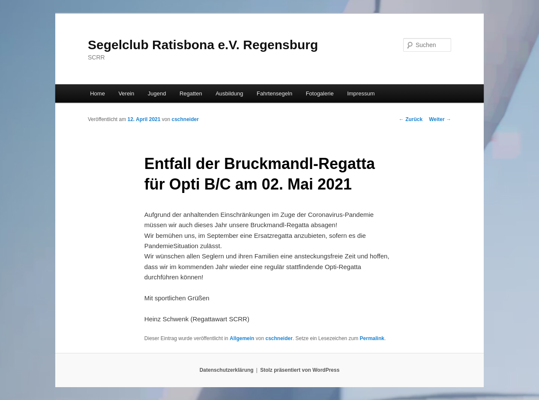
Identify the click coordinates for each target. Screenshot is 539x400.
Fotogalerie (320, 93)
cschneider (184, 119)
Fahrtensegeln (274, 93)
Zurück (410, 119)
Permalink (372, 338)
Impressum (360, 93)
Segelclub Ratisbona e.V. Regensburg (203, 45)
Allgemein (242, 338)
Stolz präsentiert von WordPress (299, 370)
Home (97, 93)
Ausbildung (229, 93)
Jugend (157, 93)
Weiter (440, 119)
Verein (126, 93)
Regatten (191, 93)
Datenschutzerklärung (227, 370)
